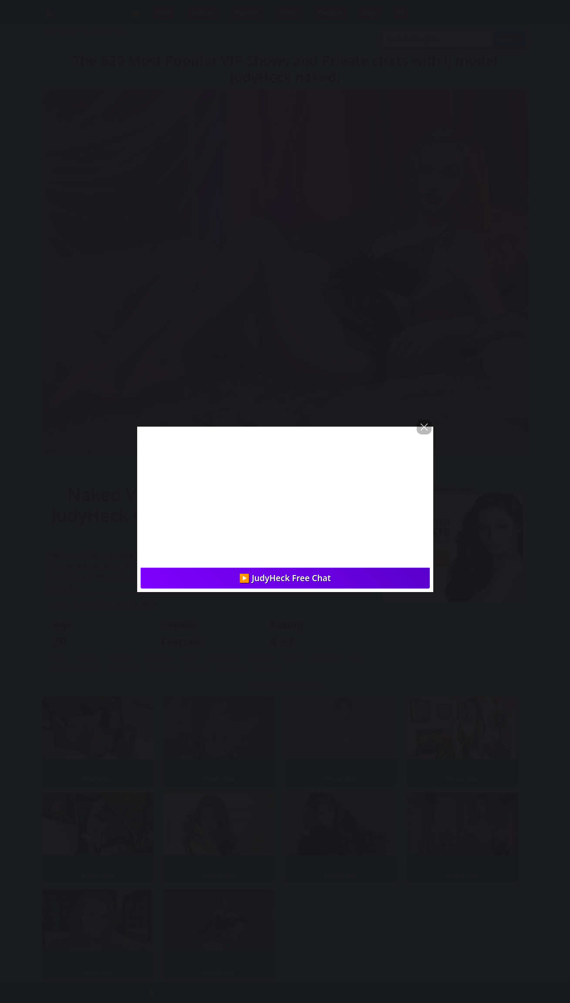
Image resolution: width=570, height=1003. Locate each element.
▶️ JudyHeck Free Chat (285, 578)
